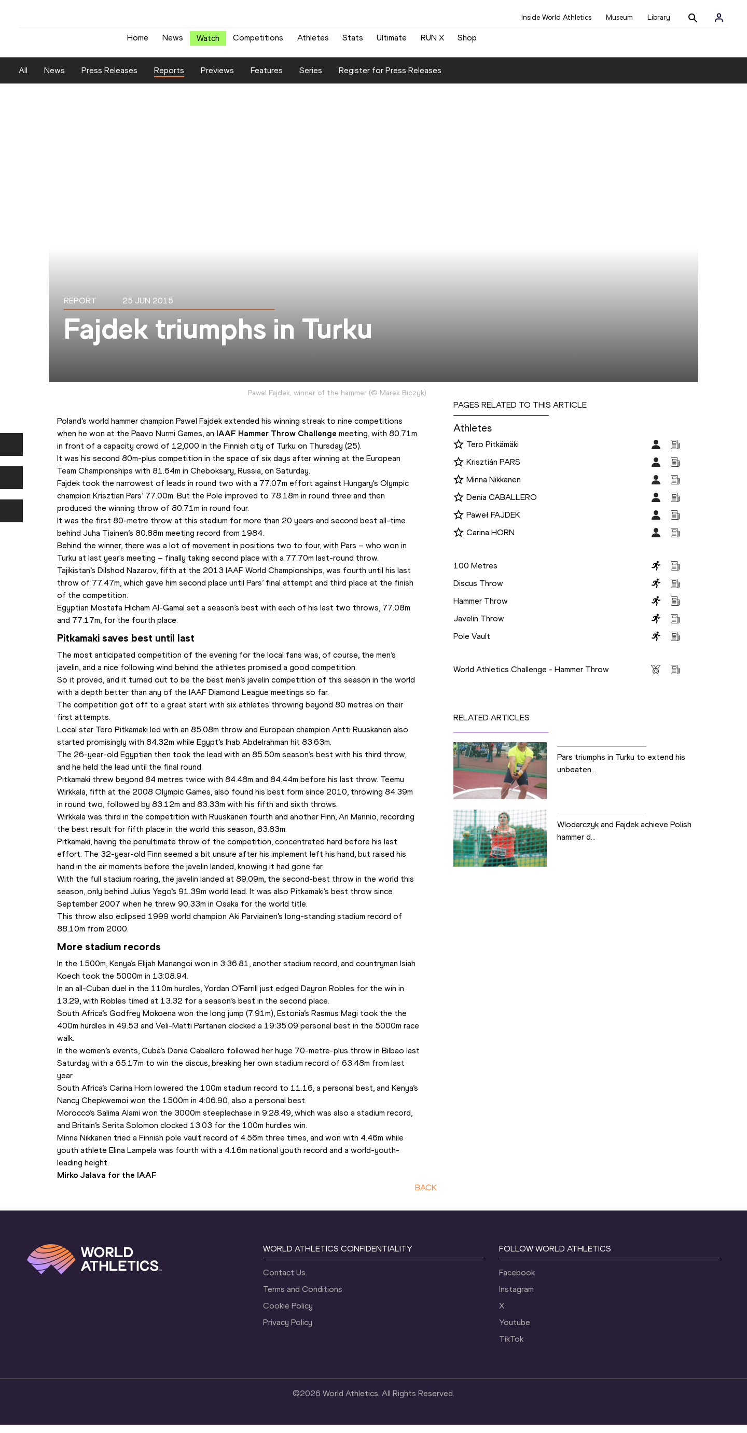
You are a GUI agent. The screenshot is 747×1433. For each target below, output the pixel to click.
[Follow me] (458, 452)
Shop (467, 42)
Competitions (258, 42)
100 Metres (475, 573)
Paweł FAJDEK (493, 522)
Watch (208, 42)
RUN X (432, 42)
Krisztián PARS (493, 470)
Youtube (514, 1330)
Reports (169, 78)
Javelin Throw (478, 626)
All (23, 78)
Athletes (313, 42)
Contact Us (284, 1281)
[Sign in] (719, 17)
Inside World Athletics (556, 17)
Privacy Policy (287, 1330)
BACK (426, 1195)
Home (137, 42)
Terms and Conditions (302, 1297)
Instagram (516, 1297)
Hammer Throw (480, 609)
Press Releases (109, 78)
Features (267, 78)
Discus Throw (478, 591)
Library (658, 17)
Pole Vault (471, 644)
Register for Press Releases (390, 78)
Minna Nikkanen (493, 487)
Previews (217, 78)
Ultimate (392, 42)
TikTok (511, 1347)
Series (310, 78)
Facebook (517, 1281)
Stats (352, 42)
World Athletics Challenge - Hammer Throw (531, 677)
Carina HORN (490, 540)
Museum (619, 17)
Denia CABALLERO (501, 505)
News (172, 42)
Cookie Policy (288, 1314)
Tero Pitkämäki (492, 452)
